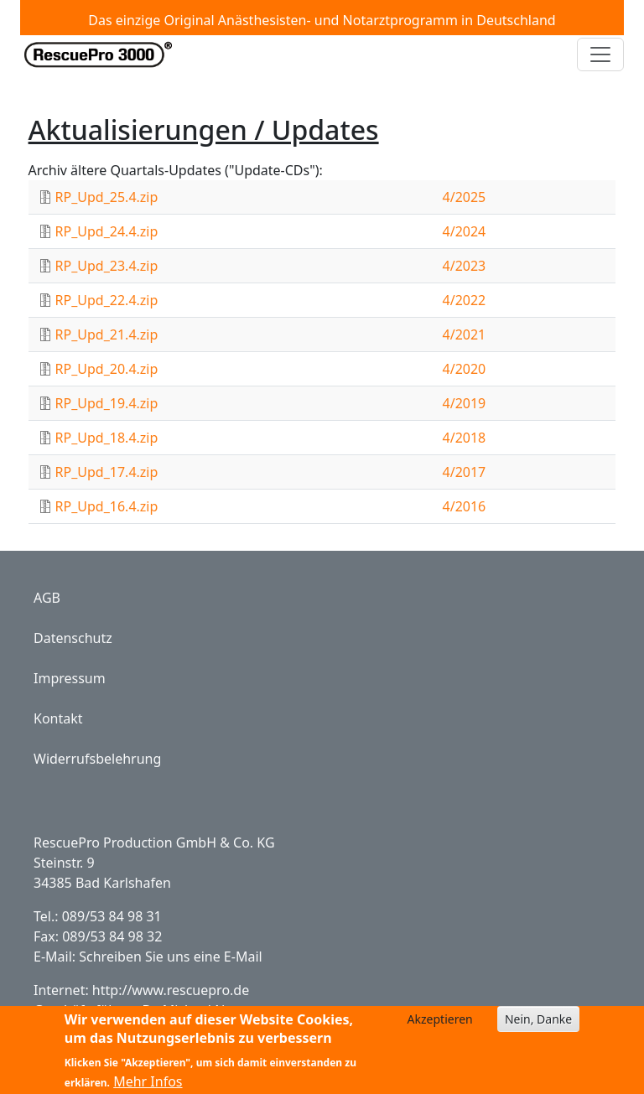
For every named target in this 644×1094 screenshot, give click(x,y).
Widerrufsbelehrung (97, 758)
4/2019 (464, 403)
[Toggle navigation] (600, 54)
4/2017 (464, 472)
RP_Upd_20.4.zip (106, 369)
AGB (47, 597)
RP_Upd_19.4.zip (106, 403)
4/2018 (464, 437)
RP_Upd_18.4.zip (106, 437)
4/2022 (464, 300)
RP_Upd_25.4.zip (106, 197)
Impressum (70, 678)
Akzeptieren (440, 1025)
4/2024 (464, 231)
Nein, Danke (538, 1025)
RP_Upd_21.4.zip (106, 334)
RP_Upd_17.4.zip (106, 472)
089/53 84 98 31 (112, 916)
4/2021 (464, 334)
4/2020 (464, 369)
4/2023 (464, 266)
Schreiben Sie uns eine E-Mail (170, 956)
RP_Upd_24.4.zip (106, 231)
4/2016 (464, 506)
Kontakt (58, 718)
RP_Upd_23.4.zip (106, 266)
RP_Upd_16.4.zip (106, 506)
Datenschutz (73, 638)
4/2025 (464, 197)
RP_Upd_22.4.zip (106, 300)
